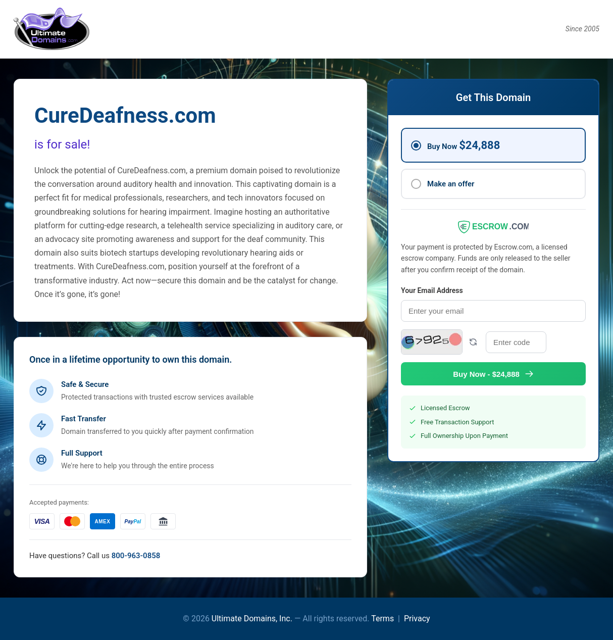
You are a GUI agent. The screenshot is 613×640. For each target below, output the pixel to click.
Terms (382, 618)
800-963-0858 (136, 555)
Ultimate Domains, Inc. (252, 618)
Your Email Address (432, 290)
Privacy (417, 618)
